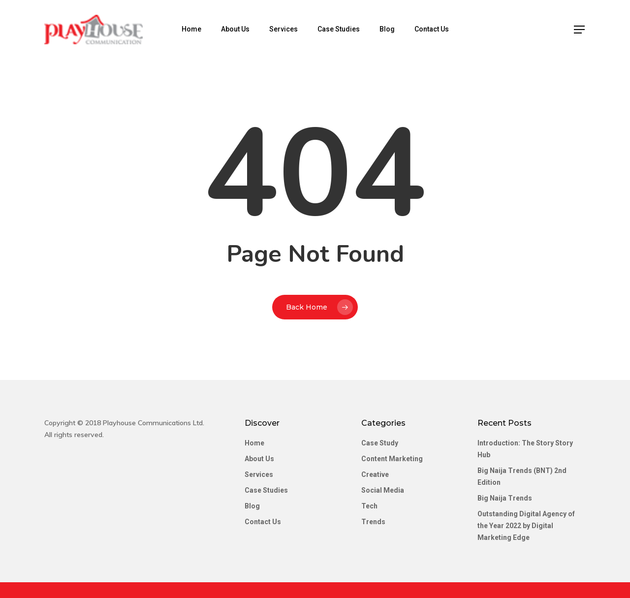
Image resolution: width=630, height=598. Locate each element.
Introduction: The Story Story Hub (525, 449)
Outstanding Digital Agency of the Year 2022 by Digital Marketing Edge (526, 525)
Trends (373, 522)
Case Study (379, 443)
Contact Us (431, 29)
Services (283, 29)
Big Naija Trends (504, 498)
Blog (387, 29)
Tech (369, 506)
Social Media (382, 490)
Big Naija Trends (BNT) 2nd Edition (522, 476)
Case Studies (338, 29)
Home (191, 29)
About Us (235, 29)
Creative (375, 474)
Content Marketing (392, 459)
